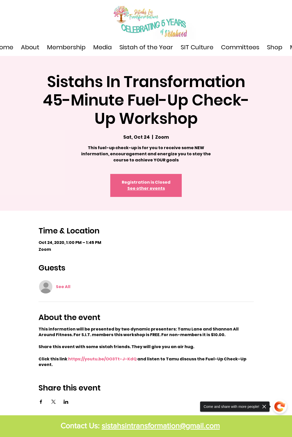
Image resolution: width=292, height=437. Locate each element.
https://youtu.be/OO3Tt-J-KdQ (102, 359)
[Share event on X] (53, 402)
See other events (146, 188)
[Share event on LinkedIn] (66, 402)
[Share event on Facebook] (41, 402)
